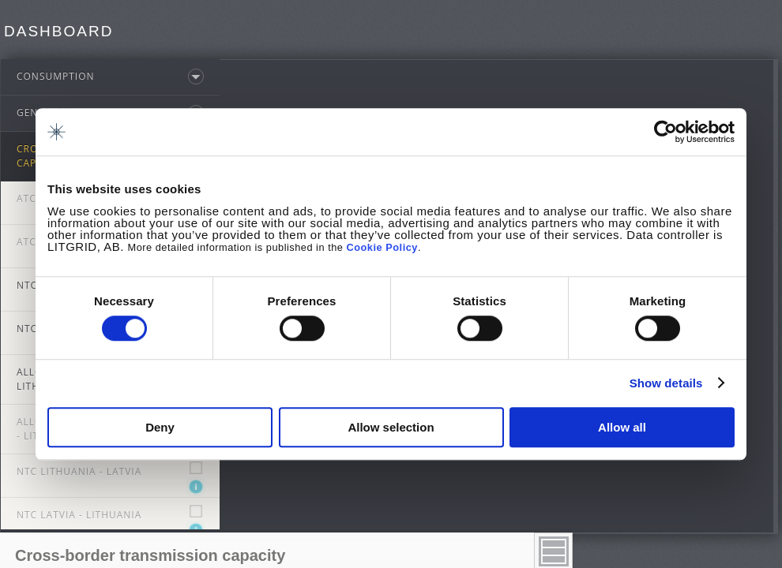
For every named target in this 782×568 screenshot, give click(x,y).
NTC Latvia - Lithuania (79, 518)
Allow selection (391, 427)
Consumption (56, 79)
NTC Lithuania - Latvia (79, 474)
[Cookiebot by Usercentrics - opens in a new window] (665, 132)
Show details (666, 383)
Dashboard (58, 31)
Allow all (622, 427)
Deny (160, 427)
